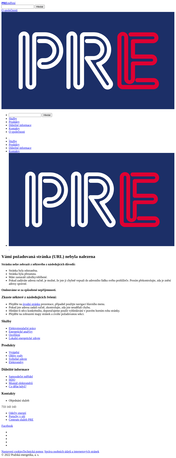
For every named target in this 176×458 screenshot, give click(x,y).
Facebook (7, 425)
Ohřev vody (16, 355)
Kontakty (14, 128)
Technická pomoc (33, 451)
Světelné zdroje (18, 358)
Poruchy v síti (17, 416)
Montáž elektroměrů (21, 383)
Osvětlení (14, 334)
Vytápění (14, 352)
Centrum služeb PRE (21, 419)
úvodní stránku (31, 304)
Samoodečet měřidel (21, 376)
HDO (12, 379)
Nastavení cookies (12, 451)
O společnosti (9, 10)
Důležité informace (20, 125)
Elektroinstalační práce (22, 328)
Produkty (14, 121)
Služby (13, 118)
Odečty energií (17, 413)
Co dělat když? (17, 386)
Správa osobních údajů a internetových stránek (71, 451)
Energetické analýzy (21, 331)
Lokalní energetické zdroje (24, 338)
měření (8, 3)
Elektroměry (16, 362)
